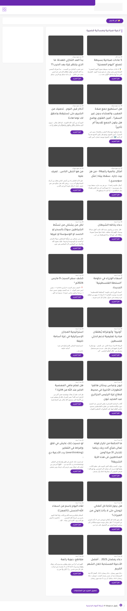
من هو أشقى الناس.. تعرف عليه (67, 174)
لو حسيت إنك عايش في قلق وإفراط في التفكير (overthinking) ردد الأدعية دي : (65, 450)
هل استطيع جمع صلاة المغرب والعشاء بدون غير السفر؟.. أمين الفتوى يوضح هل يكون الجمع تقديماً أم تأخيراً (106, 118)
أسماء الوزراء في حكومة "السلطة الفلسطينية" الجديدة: (108, 283)
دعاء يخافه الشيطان (110, 225)
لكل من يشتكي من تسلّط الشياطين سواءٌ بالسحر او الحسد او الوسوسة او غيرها (66, 230)
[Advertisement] (23, 44)
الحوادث (41, 10)
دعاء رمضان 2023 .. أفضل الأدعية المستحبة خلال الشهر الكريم (104, 564)
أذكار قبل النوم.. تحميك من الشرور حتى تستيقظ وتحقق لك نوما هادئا (66, 114)
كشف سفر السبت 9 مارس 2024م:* (67, 281)
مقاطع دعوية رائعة (72, 559)
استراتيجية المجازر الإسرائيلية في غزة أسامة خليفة (68, 337)
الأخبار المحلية (81, 10)
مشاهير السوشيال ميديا (25, 10)
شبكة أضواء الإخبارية (95, 606)
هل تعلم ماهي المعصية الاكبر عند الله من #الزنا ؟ (69, 388)
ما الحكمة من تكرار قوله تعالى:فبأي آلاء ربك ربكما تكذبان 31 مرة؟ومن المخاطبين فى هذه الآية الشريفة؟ (107, 452)
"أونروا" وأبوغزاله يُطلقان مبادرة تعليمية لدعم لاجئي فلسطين (107, 337)
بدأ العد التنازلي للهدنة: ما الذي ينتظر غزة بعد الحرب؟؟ (67, 62)
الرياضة (50, 10)
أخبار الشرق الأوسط (64, 10)
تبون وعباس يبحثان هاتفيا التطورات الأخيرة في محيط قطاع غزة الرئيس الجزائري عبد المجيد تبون (106, 392)
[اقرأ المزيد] (115, 79)
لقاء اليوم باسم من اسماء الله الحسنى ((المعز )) (67, 508)
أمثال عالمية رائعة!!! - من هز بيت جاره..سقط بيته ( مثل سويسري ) (106, 176)
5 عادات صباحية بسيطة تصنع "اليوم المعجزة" (108, 62)
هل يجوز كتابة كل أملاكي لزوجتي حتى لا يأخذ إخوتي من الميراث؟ (105, 511)
